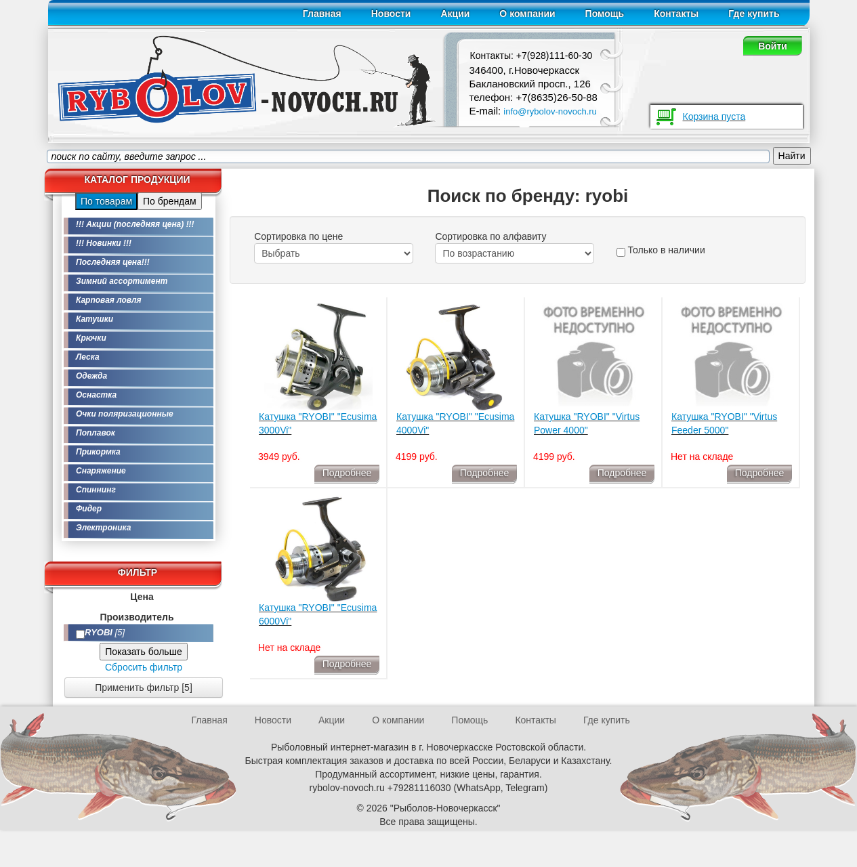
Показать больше (143, 651)
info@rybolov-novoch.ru (549, 111)
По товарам (106, 201)
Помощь (605, 13)
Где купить (753, 13)
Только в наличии (660, 251)
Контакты (676, 13)
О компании (527, 13)
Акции (454, 13)
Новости (391, 13)
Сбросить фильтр (143, 667)
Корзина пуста (714, 116)
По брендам (169, 201)
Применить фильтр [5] (143, 687)
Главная (322, 13)
